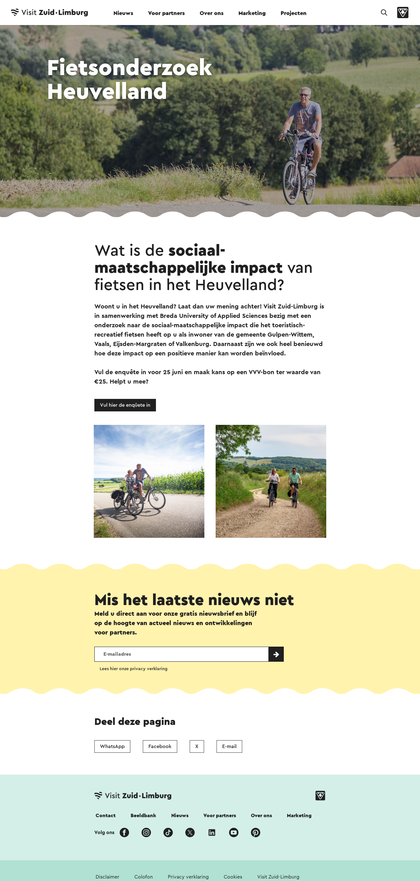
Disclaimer (107, 876)
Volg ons (104, 832)
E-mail (229, 746)
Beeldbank (143, 815)
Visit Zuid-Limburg (278, 876)
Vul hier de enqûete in (125, 405)
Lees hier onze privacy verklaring (134, 669)
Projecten (294, 13)
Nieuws (123, 13)
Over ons (211, 13)
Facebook (160, 746)
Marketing (252, 13)
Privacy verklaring (188, 876)
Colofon (143, 876)
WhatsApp (112, 746)
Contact (106, 815)
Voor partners (166, 13)
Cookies (233, 876)
